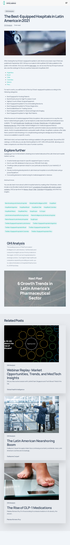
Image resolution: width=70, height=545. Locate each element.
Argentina (10, 73)
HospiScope (20, 123)
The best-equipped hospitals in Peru (41, 231)
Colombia (10, 80)
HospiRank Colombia (50, 207)
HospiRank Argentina (11, 207)
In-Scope (36, 123)
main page (32, 66)
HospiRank (53, 203)
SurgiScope (28, 123)
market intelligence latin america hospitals (43, 215)
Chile (8, 77)
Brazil (8, 75)
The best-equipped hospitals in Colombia (17, 231)
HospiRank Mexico (10, 211)
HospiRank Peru (22, 211)
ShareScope (44, 123)
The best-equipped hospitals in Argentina (44, 223)
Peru (8, 84)
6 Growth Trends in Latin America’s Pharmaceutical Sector (35, 289)
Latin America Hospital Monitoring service (16, 215)
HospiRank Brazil (24, 207)
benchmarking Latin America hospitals (16, 203)
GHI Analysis (10, 11)
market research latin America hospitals (16, 219)
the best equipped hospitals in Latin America (17, 223)
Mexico (9, 82)
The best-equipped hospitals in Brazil (15, 227)
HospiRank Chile (36, 207)
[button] (66, 3)
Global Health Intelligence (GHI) (38, 203)
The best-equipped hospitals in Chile (39, 227)
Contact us (7, 154)
